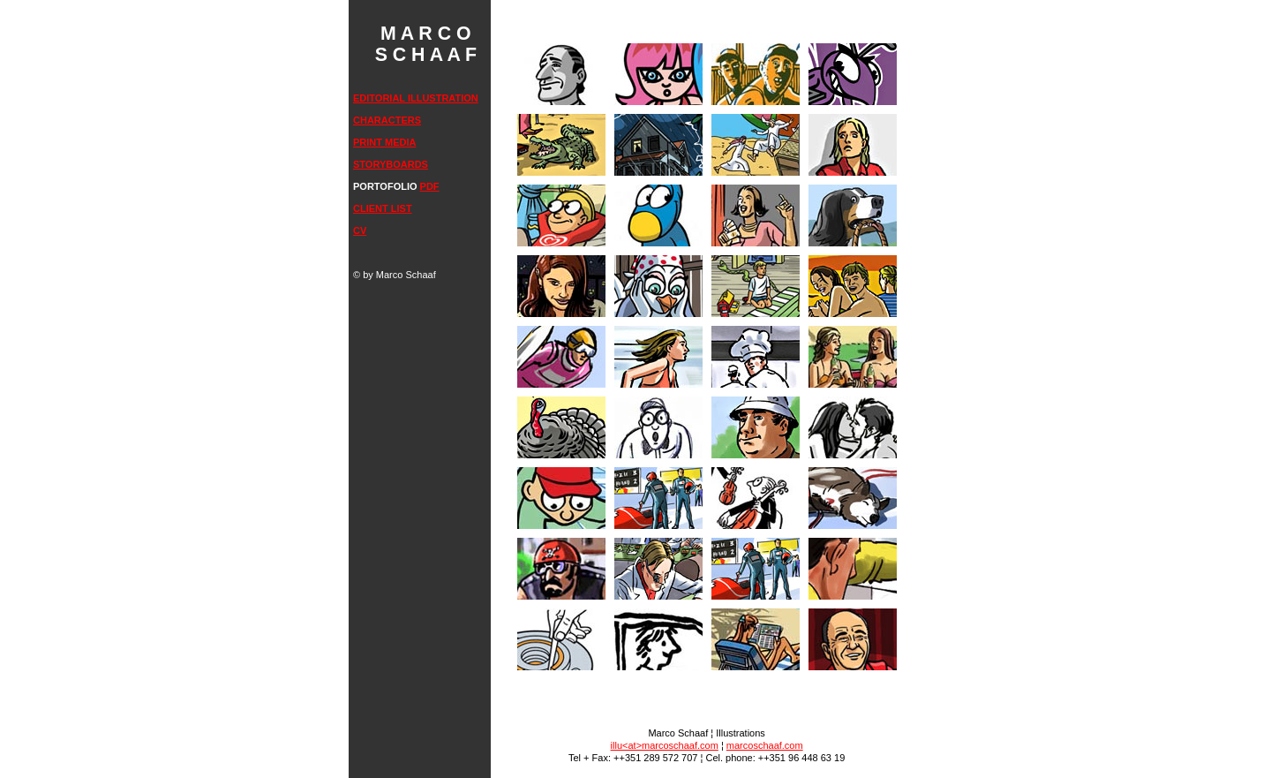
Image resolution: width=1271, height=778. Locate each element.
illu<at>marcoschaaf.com (664, 745)
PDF (430, 186)
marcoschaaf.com (764, 745)
